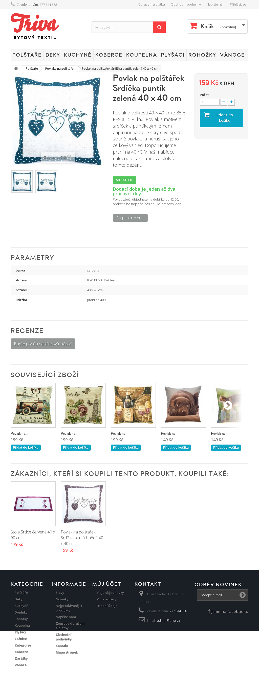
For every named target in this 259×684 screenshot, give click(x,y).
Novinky (62, 599)
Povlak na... (19, 433)
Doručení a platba (151, 4)
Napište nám (216, 4)
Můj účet (106, 584)
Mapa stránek (67, 652)
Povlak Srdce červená (30, 532)
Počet (204, 94)
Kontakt (62, 645)
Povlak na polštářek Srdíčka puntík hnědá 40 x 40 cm (132, 537)
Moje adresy (106, 599)
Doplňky (21, 612)
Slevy (60, 592)
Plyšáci (173, 55)
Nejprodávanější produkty (69, 608)
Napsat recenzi (130, 217)
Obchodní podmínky (186, 4)
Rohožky (202, 55)
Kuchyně (78, 55)
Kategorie (23, 645)
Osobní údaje (107, 605)
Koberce (108, 55)
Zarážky (21, 658)
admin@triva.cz (168, 620)
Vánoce (232, 55)
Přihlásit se (238, 4)
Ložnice (21, 638)
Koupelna (141, 55)
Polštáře (27, 55)
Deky (53, 55)
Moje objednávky (110, 592)
